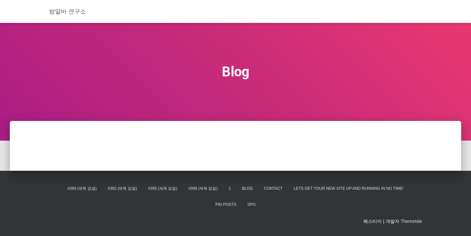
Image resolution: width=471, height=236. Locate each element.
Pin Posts (225, 204)
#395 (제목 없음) (162, 188)
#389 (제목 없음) (81, 188)
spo (251, 204)
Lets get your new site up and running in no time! (349, 188)
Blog (247, 188)
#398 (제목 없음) (203, 188)
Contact (273, 188)
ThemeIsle (411, 221)
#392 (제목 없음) (122, 188)
